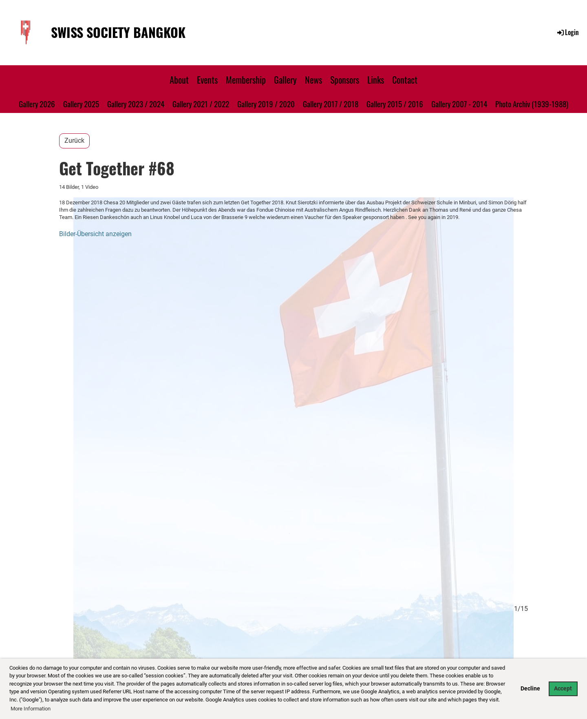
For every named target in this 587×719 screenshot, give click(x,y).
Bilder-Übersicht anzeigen (95, 234)
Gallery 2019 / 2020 (266, 103)
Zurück (74, 140)
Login (567, 32)
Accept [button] (563, 688)
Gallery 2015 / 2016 (394, 103)
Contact (404, 79)
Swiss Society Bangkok (118, 32)
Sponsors (344, 79)
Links (375, 79)
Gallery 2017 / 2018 (330, 103)
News (313, 79)
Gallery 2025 (81, 103)
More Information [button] (31, 709)
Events (207, 79)
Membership (246, 79)
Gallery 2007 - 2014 (459, 103)
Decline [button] (530, 688)
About (179, 79)
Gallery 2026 (37, 103)
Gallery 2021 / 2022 (200, 103)
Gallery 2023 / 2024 (135, 103)
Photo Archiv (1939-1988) (531, 103)
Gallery (285, 79)
